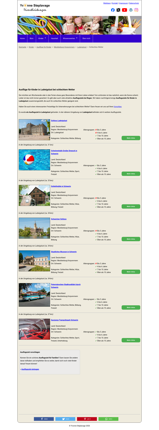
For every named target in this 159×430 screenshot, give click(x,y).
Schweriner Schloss (58, 219)
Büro (31, 38)
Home (22, 38)
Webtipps (107, 3)
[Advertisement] (79, 68)
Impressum (123, 3)
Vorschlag (117, 107)
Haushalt (54, 38)
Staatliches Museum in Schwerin (64, 252)
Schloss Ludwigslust (59, 121)
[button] (44, 419)
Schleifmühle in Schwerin (61, 186)
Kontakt (115, 3)
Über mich (86, 38)
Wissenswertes (69, 38)
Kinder (41, 38)
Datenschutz (134, 3)
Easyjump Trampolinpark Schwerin (64, 320)
